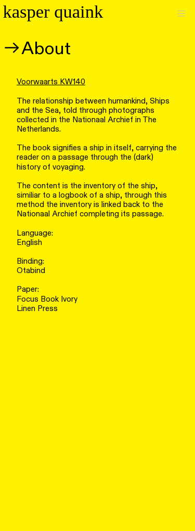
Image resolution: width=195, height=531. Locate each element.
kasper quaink (53, 11)
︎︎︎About (37, 48)
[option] (97, 413)
